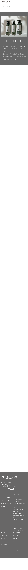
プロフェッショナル (18, 530)
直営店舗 (3, 506)
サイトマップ (16, 541)
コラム (2, 541)
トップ (2, 6)
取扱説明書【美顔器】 (6, 503)
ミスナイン (16, 511)
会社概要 (3, 532)
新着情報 (3, 538)
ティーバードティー (18, 524)
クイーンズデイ (17, 513)
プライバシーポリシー (17, 538)
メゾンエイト (17, 526)
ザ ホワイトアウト (18, 507)
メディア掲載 (4, 544)
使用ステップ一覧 (5, 500)
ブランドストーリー (5, 497)
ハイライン (16, 501)
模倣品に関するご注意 (17, 535)
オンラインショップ (14, 551)
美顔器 (15, 497)
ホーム (2, 494)
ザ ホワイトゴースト (18, 509)
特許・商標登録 (16, 532)
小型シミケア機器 (18, 528)
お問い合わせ (4, 535)
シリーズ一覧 (7, 6)
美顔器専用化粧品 (18, 499)
